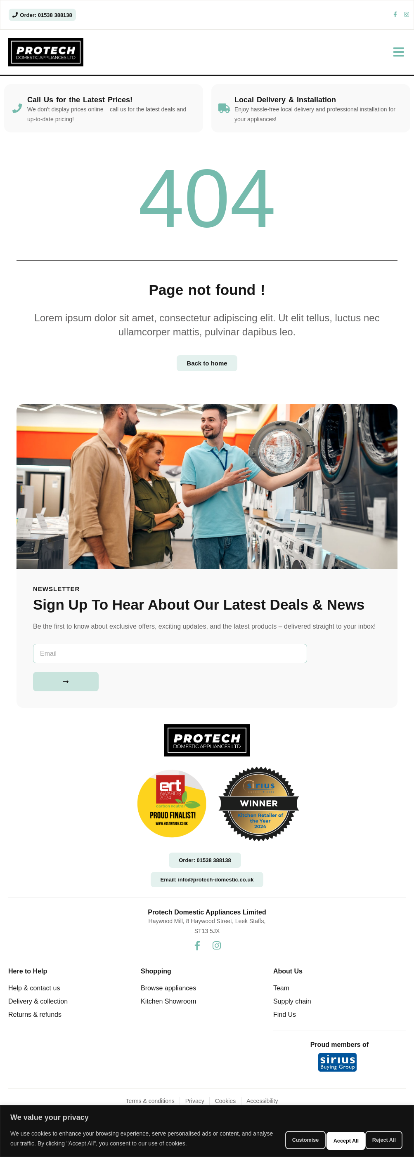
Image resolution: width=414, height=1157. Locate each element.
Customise (268, 1135)
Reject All (323, 1135)
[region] (207, 1127)
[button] (398, 57)
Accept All (378, 1135)
